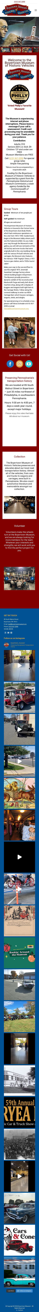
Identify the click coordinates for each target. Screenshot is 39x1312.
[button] (6, 332)
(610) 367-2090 (19, 2)
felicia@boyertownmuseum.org (18, 283)
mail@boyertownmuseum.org (17, 624)
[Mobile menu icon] (35, 10)
